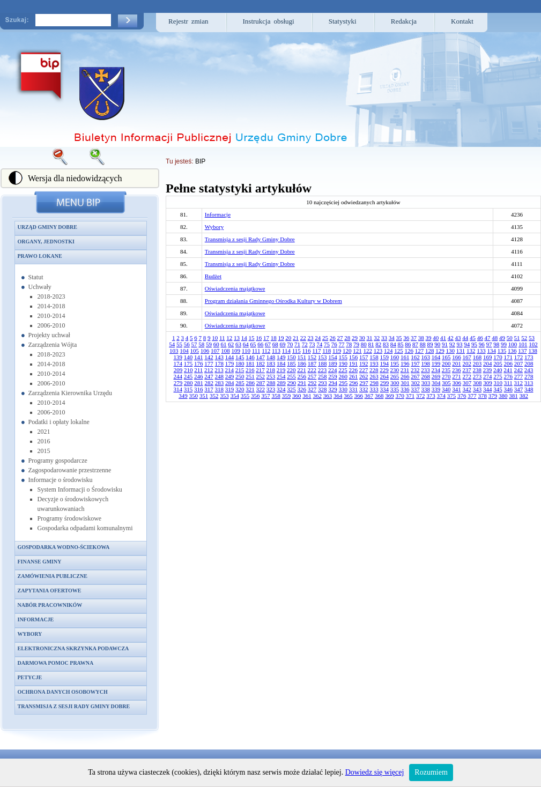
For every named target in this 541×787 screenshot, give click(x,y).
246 (198, 376)
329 (332, 389)
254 (281, 376)
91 (445, 344)
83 (386, 344)
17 (266, 338)
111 (256, 350)
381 (513, 395)
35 (399, 338)
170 (497, 357)
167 (467, 357)
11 (222, 338)
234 (436, 370)
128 (429, 350)
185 (291, 363)
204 (487, 363)
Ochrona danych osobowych (63, 692)
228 (374, 370)
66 (260, 344)
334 (384, 389)
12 (229, 338)
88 (423, 344)
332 (363, 389)
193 (374, 363)
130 (450, 350)
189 (332, 363)
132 (471, 350)
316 (198, 389)
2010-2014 (51, 316)
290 (291, 383)
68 (275, 344)
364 (338, 395)
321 (250, 389)
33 (384, 338)
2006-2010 (51, 325)
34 (392, 338)
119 (336, 350)
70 (290, 344)
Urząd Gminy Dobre (47, 227)
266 (405, 376)
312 (518, 383)
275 (497, 376)
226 (353, 370)
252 (260, 376)
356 (255, 395)
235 (446, 370)
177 (208, 363)
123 (378, 350)
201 (456, 363)
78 (349, 344)
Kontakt (462, 21)
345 (497, 389)
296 (353, 383)
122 (367, 350)
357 (265, 395)
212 (208, 370)
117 (316, 350)
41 (443, 338)
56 (187, 344)
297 (363, 383)
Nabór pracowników (50, 605)
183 (271, 363)
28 (347, 338)
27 (340, 338)
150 (291, 357)
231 (405, 370)
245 (188, 376)
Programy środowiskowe (70, 518)
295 (343, 383)
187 (312, 363)
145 (239, 357)
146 (250, 357)
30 (362, 338)
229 (384, 370)
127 (419, 350)
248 (219, 376)
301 (405, 383)
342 (467, 389)
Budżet (213, 276)
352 (214, 395)
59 (209, 344)
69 (283, 344)
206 (508, 363)
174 (178, 363)
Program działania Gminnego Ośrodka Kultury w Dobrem (273, 301)
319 (229, 389)
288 (271, 383)
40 (436, 338)
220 (291, 370)
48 (495, 338)
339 (436, 389)
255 (291, 376)
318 (219, 389)
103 (174, 350)
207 (518, 363)
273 (477, 376)
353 (224, 395)
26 (333, 338)
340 (446, 389)
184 (281, 363)
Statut (35, 277)
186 (302, 363)
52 (524, 338)
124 (388, 350)
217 (260, 370)
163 (426, 357)
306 (456, 383)
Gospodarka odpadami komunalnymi (85, 528)
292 (312, 383)
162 (415, 357)
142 (208, 357)
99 (504, 344)
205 (497, 363)
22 (303, 338)
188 (322, 363)
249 (229, 376)
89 (430, 344)
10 (215, 338)
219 (281, 370)
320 (239, 389)
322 (260, 389)
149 (281, 357)
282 (208, 383)
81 (371, 344)
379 (493, 395)
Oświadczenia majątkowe (235, 288)
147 (260, 357)
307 (467, 383)
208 (528, 363)
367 (369, 395)
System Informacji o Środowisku (80, 489)
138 (532, 350)
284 (229, 383)
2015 (44, 451)
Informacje (36, 619)
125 (398, 350)
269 (436, 376)
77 (342, 344)
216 (250, 370)
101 (523, 344)
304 (436, 383)
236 (456, 370)
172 (518, 357)
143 (219, 357)
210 (188, 370)
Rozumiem (430, 772)
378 (482, 395)
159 (384, 357)
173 (528, 357)
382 (523, 395)
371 (410, 395)
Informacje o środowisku (60, 480)
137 (522, 350)
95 (474, 344)
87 (415, 344)
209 (178, 370)
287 (260, 383)
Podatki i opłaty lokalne (59, 422)
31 (370, 338)
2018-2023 (51, 296)
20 (288, 338)
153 (322, 357)
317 (208, 389)
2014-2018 (51, 306)
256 (302, 376)
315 (188, 389)
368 (379, 395)
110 (246, 350)
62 (231, 344)
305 (446, 383)
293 (322, 383)
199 (436, 363)
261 (353, 376)
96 (482, 344)
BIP (200, 161)
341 (456, 389)
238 (477, 370)
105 (194, 350)
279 (178, 383)
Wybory (30, 634)
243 (528, 370)
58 (201, 344)
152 (312, 357)
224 (332, 370)
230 (394, 370)
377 (472, 395)
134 (491, 350)
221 (301, 370)
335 (394, 389)
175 (188, 363)
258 (322, 376)
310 (497, 383)
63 (238, 344)
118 (326, 350)
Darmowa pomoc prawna (56, 663)
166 (456, 357)
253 (271, 376)
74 (319, 344)
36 (406, 338)
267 (415, 376)
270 (446, 376)
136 (512, 350)
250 (239, 376)
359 (286, 395)
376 (461, 395)
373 (430, 395)
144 (229, 357)
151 (302, 357)
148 (271, 357)
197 (415, 363)
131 (460, 350)
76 (334, 344)
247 (208, 376)
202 (467, 363)
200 (446, 363)
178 (219, 363)
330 (343, 389)
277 (518, 376)
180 (239, 363)
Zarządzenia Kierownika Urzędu (70, 393)
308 (477, 383)
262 (363, 376)
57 (194, 344)
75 (327, 344)
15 (252, 338)
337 (415, 389)
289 (281, 383)
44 (465, 338)
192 (363, 363)
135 (502, 350)
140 (188, 357)
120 (347, 350)
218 (271, 370)
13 (237, 338)
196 (405, 363)
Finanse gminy (40, 562)
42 (451, 338)
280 (188, 383)
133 (481, 350)
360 (296, 395)
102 (533, 344)
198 (426, 363)
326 (302, 389)
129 (439, 350)
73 (312, 344)
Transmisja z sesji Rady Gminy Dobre (74, 706)
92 (452, 344)
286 (250, 383)
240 (497, 370)
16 (259, 338)
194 (384, 363)
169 (487, 357)
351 (204, 395)
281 (198, 383)
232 (415, 370)
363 (327, 395)
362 (317, 395)
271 (456, 376)
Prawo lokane (40, 256)
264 (384, 376)
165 (446, 357)
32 (377, 338)
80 (364, 344)
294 (332, 383)
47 (488, 338)
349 (183, 395)
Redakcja (404, 21)
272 (467, 376)
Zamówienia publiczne (52, 576)
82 (378, 344)
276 (508, 376)
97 (489, 344)
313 (528, 383)
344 (487, 389)
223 (322, 370)
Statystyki (343, 21)
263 (374, 376)
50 (510, 338)
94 (467, 344)
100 (512, 344)
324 (281, 389)
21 (296, 338)
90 (437, 344)
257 (312, 376)
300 (394, 383)
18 (274, 338)
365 (348, 395)
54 (172, 344)
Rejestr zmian (188, 21)
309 (487, 383)
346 (508, 389)
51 (517, 338)
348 (528, 389)
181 (250, 363)
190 (343, 363)
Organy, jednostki (46, 241)
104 (184, 350)
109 (236, 350)
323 (271, 389)
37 (414, 338)
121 (357, 350)
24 (318, 338)
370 (399, 395)
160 (394, 357)
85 (401, 344)
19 (281, 338)
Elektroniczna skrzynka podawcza (73, 648)
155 (343, 357)
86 (408, 344)
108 (225, 350)
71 (297, 344)
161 (405, 357)
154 (332, 357)
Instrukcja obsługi (268, 21)
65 (253, 344)
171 (508, 357)
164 (436, 357)
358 (275, 395)
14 (244, 338)
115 (296, 350)
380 (503, 395)
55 (179, 344)
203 (477, 363)
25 (325, 338)
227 (363, 370)
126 (408, 350)
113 (276, 350)
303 (426, 383)
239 (487, 370)
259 (332, 376)
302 (415, 383)
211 (198, 370)
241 (508, 370)
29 (355, 338)
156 (353, 357)
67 (268, 344)
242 (518, 370)
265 (394, 376)
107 (215, 350)
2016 (44, 441)
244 (178, 376)
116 (306, 350)
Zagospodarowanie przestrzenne (70, 470)
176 (198, 363)
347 (518, 389)
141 (198, 357)
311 (508, 383)
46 (480, 338)
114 (286, 350)
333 (374, 389)
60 (216, 344)
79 (356, 344)
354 (234, 395)
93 (460, 344)
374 (441, 395)
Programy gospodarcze (57, 460)
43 (458, 338)
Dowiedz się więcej (374, 772)
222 (312, 370)
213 (219, 370)
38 (421, 338)
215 (239, 370)
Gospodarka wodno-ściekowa (64, 547)
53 (532, 338)
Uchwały (39, 287)
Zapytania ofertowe (49, 590)
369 (389, 395)
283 (219, 383)
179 (229, 363)
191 (353, 363)
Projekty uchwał (49, 335)
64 (246, 344)
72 (305, 344)
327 (312, 389)
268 (426, 376)
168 (477, 357)
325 (291, 389)
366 (358, 395)
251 (250, 376)
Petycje (30, 677)
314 (178, 389)
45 (473, 338)
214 (229, 370)
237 (466, 370)
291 (302, 383)
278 (528, 376)
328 (322, 389)
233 (425, 370)
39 (429, 338)
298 (374, 383)
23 (311, 338)
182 (260, 363)
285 (239, 383)
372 (420, 395)
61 (224, 344)
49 (502, 338)
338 (426, 389)
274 (487, 376)
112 (266, 350)
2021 (44, 431)
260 (343, 376)
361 (307, 395)
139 (178, 357)
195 (394, 363)
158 (374, 357)
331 (353, 389)
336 (405, 389)
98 (496, 344)
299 (384, 383)
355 (245, 395)
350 (193, 395)
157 (363, 357)
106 (205, 350)
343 (477, 389)
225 (342, 370)
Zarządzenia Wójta (52, 344)
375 (451, 395)
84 (393, 344)
